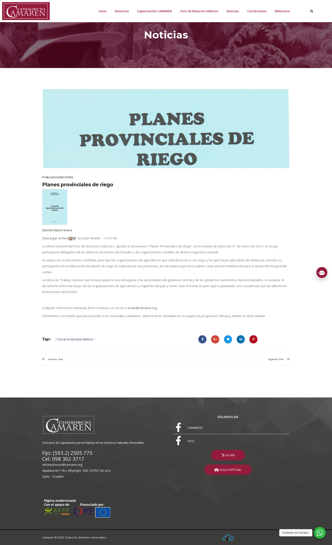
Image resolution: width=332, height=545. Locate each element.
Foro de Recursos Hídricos (199, 11)
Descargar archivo (55, 238)
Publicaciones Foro (57, 177)
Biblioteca (282, 11)
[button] (228, 455)
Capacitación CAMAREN (154, 11)
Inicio (103, 11)
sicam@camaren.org (142, 308)
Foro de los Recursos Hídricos (75, 339)
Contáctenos (256, 11)
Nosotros (122, 11)
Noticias (233, 11)
